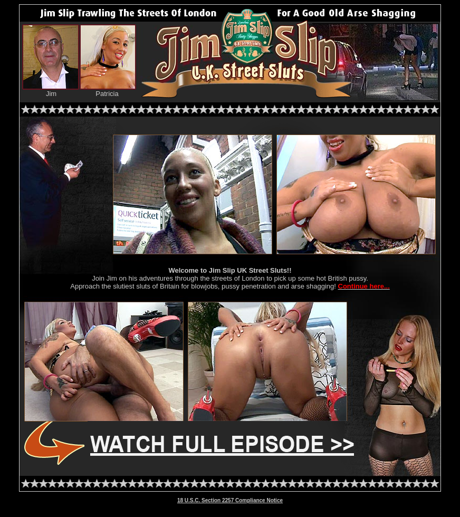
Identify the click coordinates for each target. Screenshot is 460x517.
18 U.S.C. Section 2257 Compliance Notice (230, 500)
